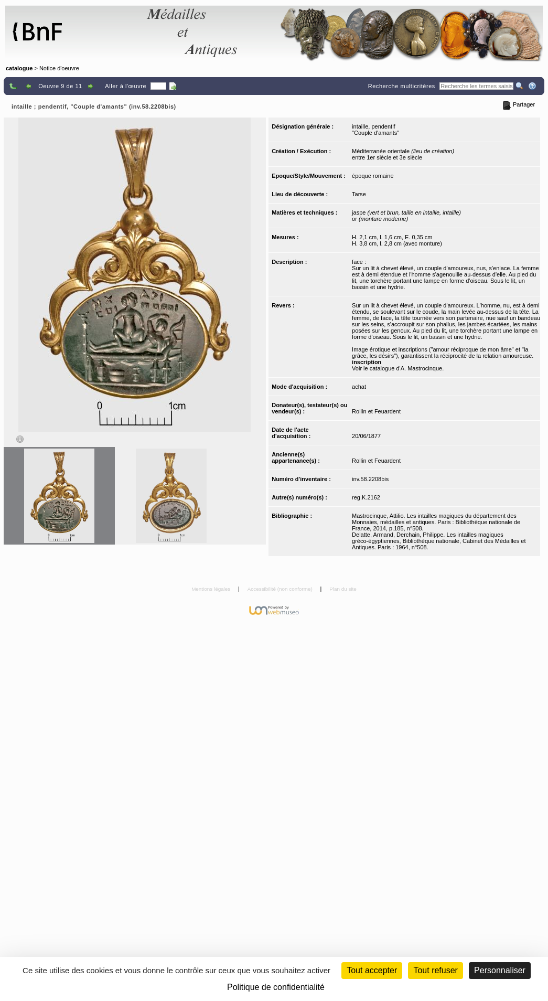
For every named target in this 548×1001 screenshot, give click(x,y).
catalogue (19, 68)
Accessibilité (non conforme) (281, 589)
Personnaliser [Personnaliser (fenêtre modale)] (499, 970)
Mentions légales (211, 589)
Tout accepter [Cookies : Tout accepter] (372, 970)
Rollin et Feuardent (376, 411)
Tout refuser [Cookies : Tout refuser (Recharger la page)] (435, 970)
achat (359, 387)
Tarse (359, 194)
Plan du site (343, 589)
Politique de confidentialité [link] (276, 987)
